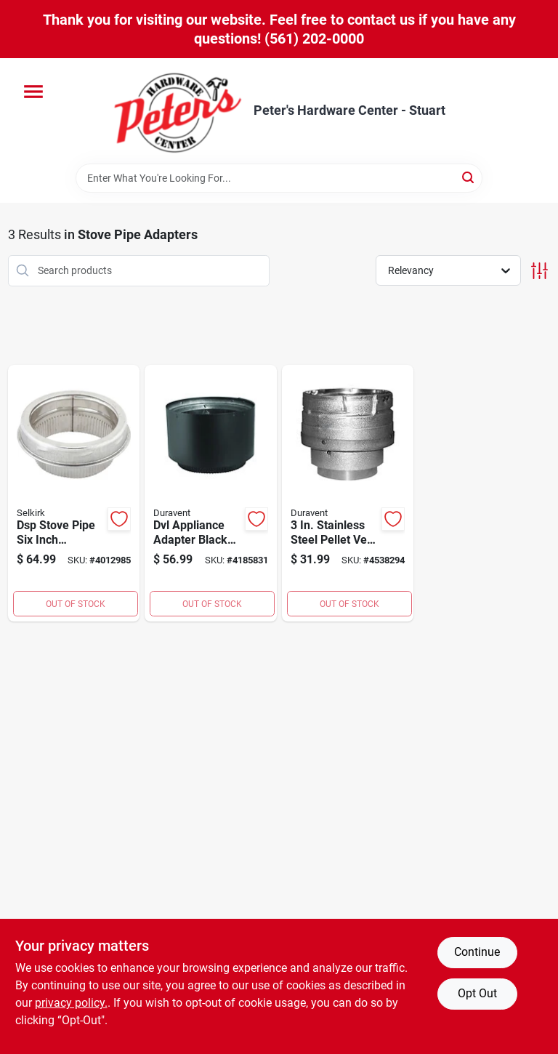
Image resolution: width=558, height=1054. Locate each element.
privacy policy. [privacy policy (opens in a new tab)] (71, 1003)
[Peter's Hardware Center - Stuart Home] (178, 110)
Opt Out (477, 993)
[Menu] (33, 91)
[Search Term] (279, 178)
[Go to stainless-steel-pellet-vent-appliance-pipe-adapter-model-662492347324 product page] (348, 493)
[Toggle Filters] (539, 270)
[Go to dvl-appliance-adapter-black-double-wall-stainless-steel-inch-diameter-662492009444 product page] (211, 493)
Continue (477, 952)
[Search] (469, 177)
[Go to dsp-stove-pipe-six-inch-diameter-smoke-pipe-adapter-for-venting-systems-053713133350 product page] (74, 493)
